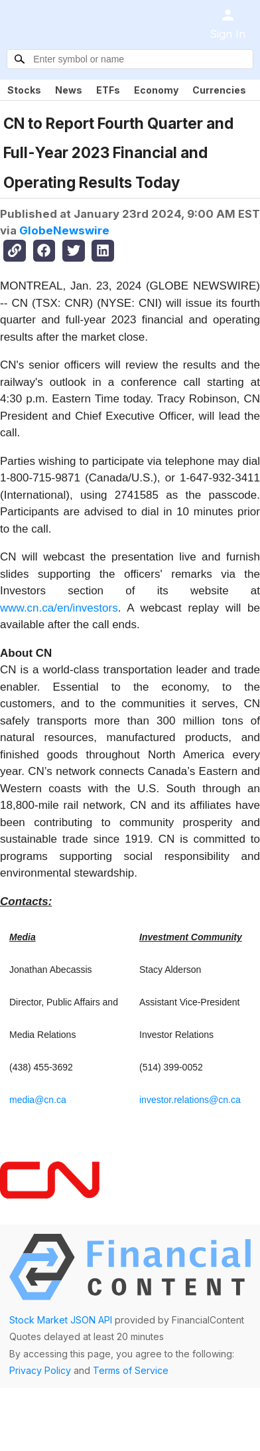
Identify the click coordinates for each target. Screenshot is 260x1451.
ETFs (108, 90)
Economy (156, 90)
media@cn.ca (37, 1099)
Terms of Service (130, 1370)
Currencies (219, 90)
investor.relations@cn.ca (190, 1099)
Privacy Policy (40, 1370)
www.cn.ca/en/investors (59, 608)
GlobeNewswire (64, 230)
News (68, 90)
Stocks (24, 90)
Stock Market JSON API (60, 1319)
